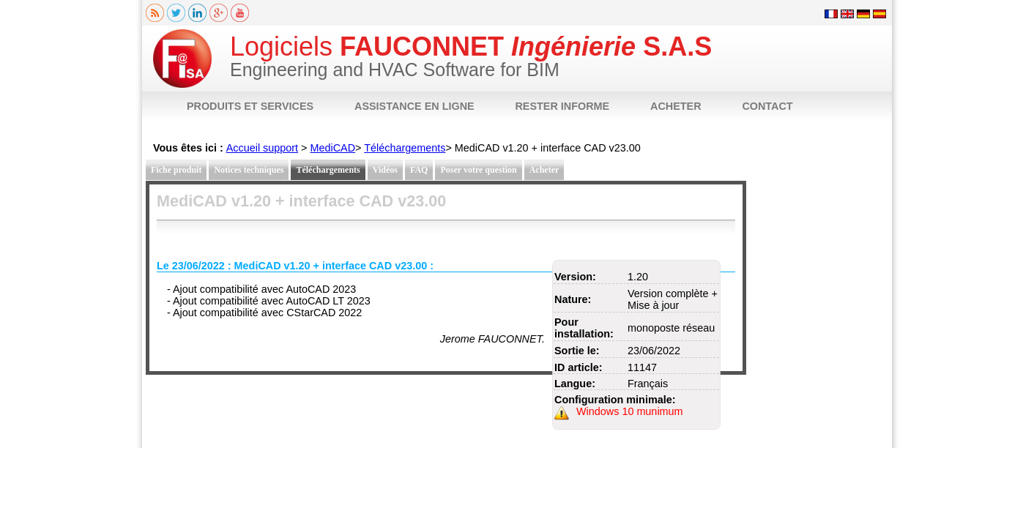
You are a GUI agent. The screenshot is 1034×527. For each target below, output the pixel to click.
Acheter (544, 170)
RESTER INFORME (562, 106)
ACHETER (676, 106)
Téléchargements (404, 148)
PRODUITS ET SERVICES (250, 106)
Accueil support (262, 148)
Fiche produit (176, 170)
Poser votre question (478, 170)
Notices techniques (248, 170)
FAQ (419, 170)
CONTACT (767, 106)
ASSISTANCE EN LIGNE (414, 106)
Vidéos (385, 170)
